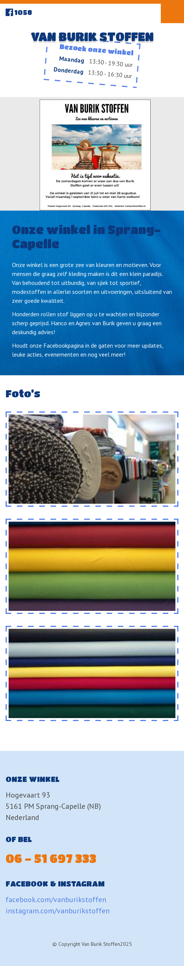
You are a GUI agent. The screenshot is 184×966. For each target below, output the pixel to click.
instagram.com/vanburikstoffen (58, 911)
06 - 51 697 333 (51, 858)
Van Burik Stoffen (92, 36)
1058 (23, 12)
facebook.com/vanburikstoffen (56, 899)
